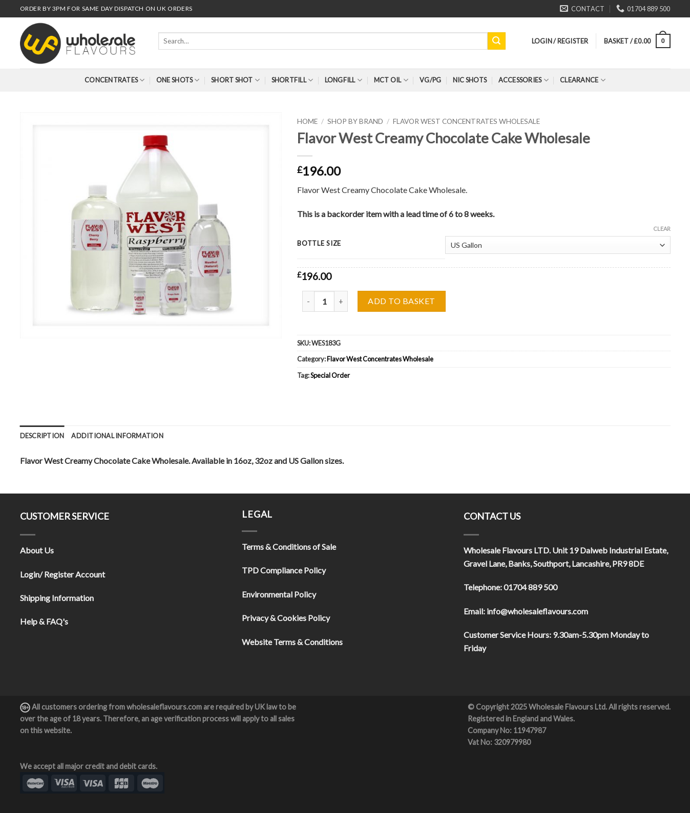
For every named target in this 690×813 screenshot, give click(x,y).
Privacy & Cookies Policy (286, 618)
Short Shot (235, 80)
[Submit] (496, 41)
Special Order (330, 375)
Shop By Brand (355, 121)
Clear (662, 228)
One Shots (178, 80)
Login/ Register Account (62, 574)
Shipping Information (57, 598)
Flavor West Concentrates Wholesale (466, 121)
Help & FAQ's (44, 621)
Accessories (523, 80)
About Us (37, 550)
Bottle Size (319, 243)
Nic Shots (470, 80)
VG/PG (430, 80)
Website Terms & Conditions (292, 642)
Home (307, 121)
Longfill (344, 80)
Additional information (117, 436)
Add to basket (401, 301)
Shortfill (292, 80)
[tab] (42, 435)
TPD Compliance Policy (284, 570)
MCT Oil (391, 80)
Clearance (582, 80)
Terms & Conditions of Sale (289, 546)
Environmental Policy (279, 594)
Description (42, 436)
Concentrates (115, 80)
